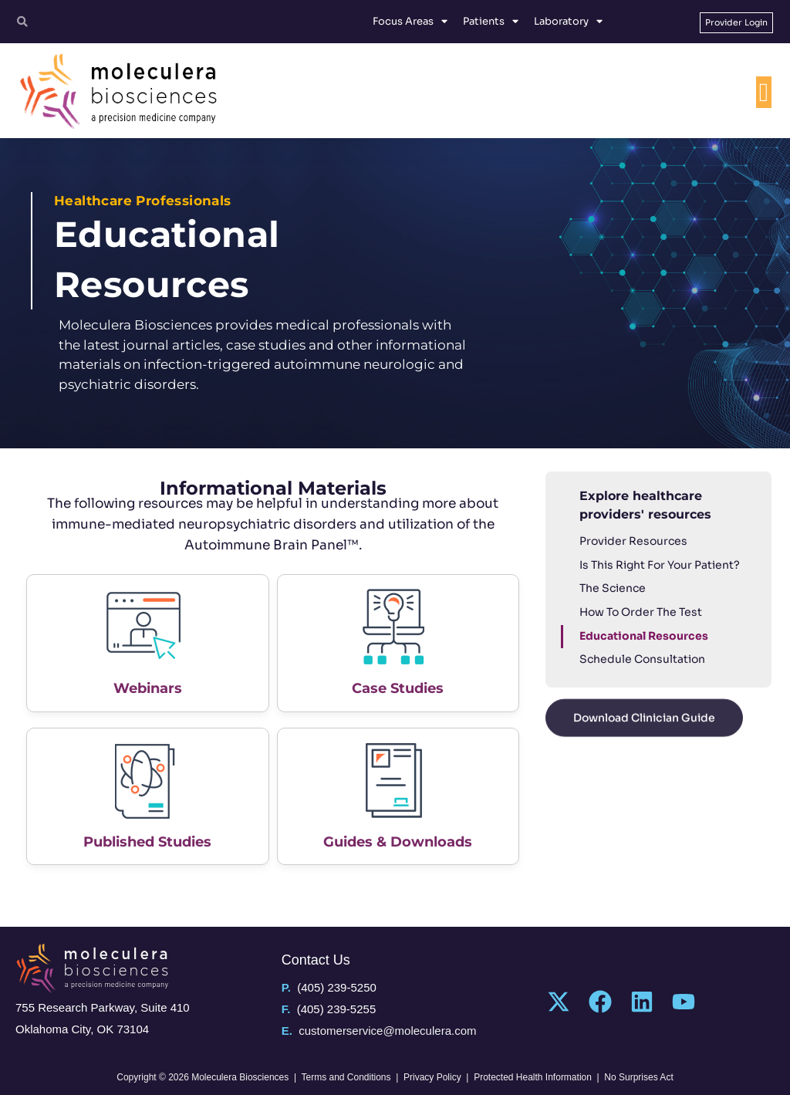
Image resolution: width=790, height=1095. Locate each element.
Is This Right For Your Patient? (659, 565)
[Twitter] (558, 1001)
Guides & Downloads (397, 841)
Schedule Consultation (642, 659)
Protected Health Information (533, 1077)
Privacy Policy (432, 1077)
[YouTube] (683, 1001)
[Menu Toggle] (763, 92)
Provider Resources (633, 541)
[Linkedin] (641, 1001)
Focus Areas (410, 21)
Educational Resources (643, 636)
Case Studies (398, 688)
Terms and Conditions (345, 1077)
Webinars (147, 688)
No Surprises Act (638, 1077)
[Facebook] (600, 1001)
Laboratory (568, 21)
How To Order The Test (640, 612)
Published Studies (147, 841)
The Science (612, 588)
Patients (490, 21)
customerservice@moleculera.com (387, 1030)
